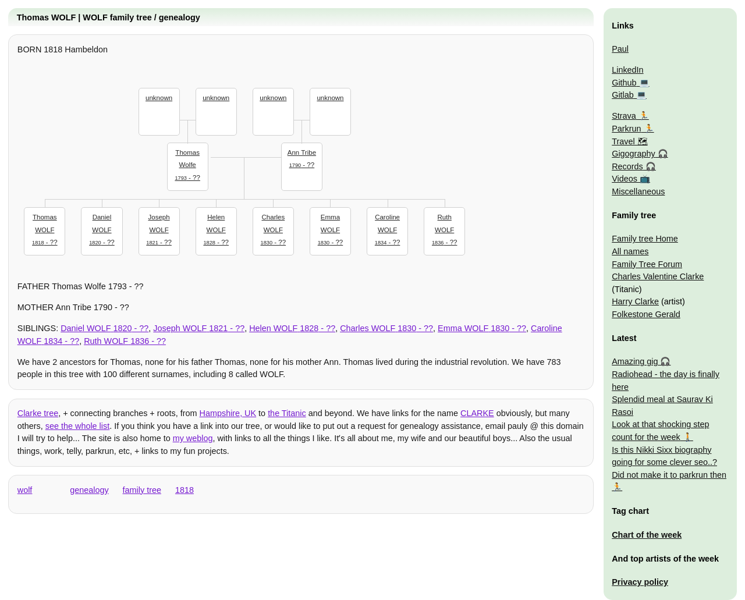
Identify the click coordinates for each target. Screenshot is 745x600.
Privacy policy (640, 582)
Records (627, 166)
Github (624, 82)
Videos (624, 178)
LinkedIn (627, 69)
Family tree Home (645, 238)
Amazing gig (635, 361)
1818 (184, 490)
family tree (142, 490)
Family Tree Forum (647, 264)
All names (630, 251)
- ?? (187, 164)
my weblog (193, 438)
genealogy (89, 490)
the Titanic (287, 413)
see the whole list (77, 426)
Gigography (633, 153)
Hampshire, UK (228, 413)
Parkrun (626, 128)
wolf (25, 490)
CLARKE (477, 413)
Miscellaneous (638, 191)
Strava (624, 115)
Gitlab (623, 95)
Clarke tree (37, 413)
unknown (159, 97)
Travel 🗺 (629, 141)
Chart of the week (647, 534)
